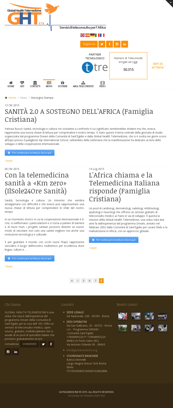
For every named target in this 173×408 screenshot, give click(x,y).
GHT (22, 84)
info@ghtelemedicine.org (82, 350)
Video (102, 84)
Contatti (35, 84)
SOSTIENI (62, 84)
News (49, 84)
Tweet (9, 161)
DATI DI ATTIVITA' (158, 65)
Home (11, 84)
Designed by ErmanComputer (86, 395)
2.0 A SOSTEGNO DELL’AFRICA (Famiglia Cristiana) (79, 115)
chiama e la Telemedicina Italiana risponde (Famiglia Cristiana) (124, 186)
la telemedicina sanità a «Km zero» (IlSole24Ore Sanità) (37, 182)
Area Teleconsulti (83, 84)
